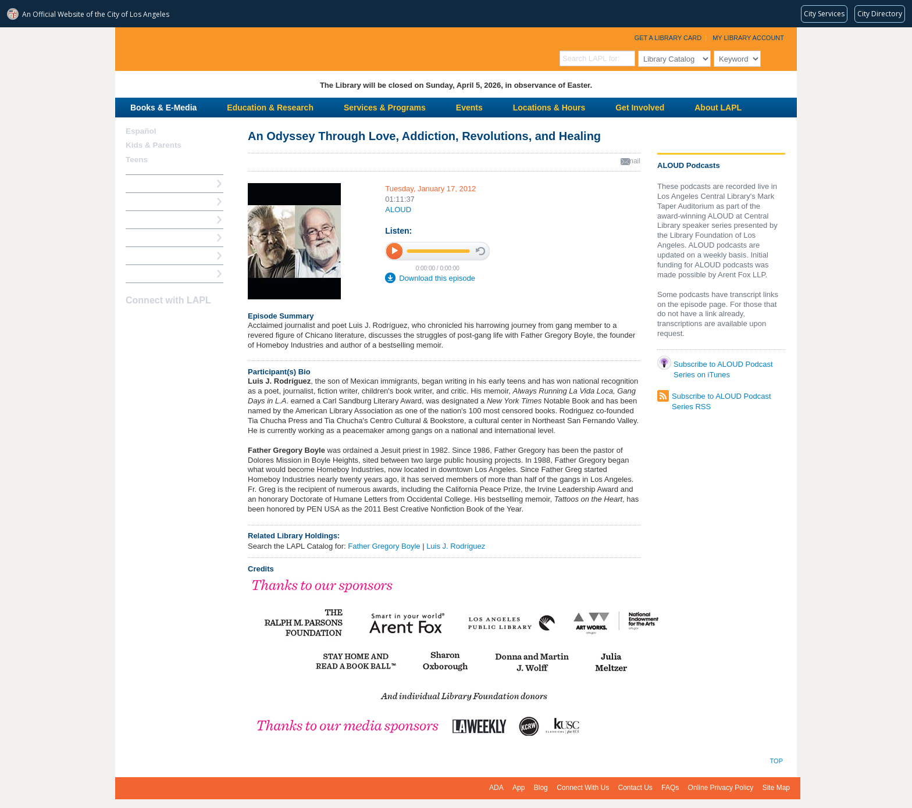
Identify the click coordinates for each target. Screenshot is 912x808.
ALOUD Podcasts (688, 165)
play (394, 251)
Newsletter (194, 323)
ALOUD (398, 209)
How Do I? (144, 183)
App (518, 788)
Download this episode (437, 278)
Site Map (776, 788)
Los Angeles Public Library (258, 48)
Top (776, 760)
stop (480, 251)
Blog (541, 788)
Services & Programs (385, 107)
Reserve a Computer (162, 219)
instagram (153, 323)
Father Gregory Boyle (384, 546)
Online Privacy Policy (721, 788)
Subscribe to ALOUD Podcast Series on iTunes (723, 367)
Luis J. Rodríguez (455, 546)
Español (141, 131)
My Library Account (748, 37)
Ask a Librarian (153, 237)
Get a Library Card (668, 37)
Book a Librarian (156, 255)
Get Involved (639, 107)
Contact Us (635, 788)
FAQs (670, 788)
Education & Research (270, 107)
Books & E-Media (163, 107)
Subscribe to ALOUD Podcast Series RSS (721, 397)
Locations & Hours (549, 107)
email (632, 161)
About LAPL (718, 107)
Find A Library (151, 273)
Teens (137, 159)
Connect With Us (583, 788)
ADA (496, 788)
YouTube (174, 323)
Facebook (133, 323)
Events (469, 107)
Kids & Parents (153, 145)
